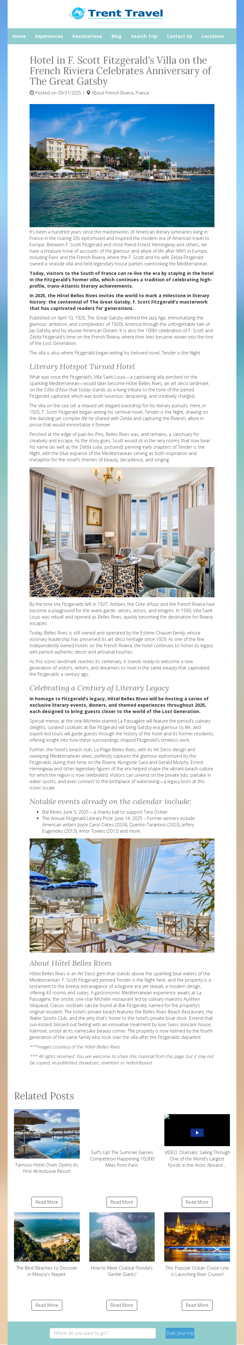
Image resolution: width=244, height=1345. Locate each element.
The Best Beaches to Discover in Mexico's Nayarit (47, 1244)
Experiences (49, 36)
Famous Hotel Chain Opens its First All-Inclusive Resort (47, 1141)
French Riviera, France (127, 93)
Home (19, 36)
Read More (47, 1202)
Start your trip (180, 1333)
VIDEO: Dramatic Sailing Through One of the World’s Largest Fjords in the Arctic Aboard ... (197, 1138)
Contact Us (179, 36)
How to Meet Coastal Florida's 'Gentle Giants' (122, 1244)
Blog (117, 36)
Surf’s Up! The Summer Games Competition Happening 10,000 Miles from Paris (122, 1138)
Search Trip (144, 36)
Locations (213, 36)
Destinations (87, 36)
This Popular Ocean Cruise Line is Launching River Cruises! (197, 1244)
